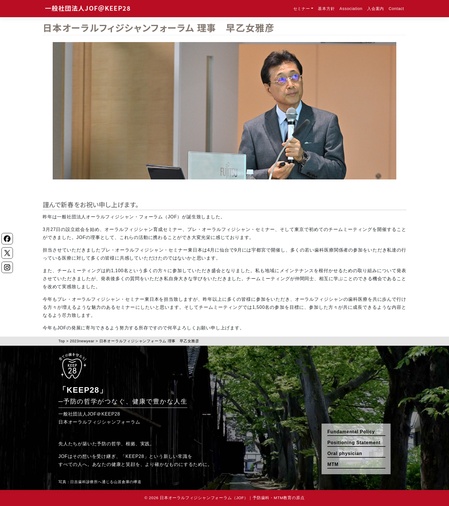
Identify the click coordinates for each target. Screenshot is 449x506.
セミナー (301, 8)
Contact (396, 8)
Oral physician (344, 453)
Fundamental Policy (351, 431)
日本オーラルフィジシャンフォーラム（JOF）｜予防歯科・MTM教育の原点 (232, 498)
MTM (332, 464)
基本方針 (326, 8)
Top (61, 341)
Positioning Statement (354, 442)
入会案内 (375, 8)
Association (351, 8)
